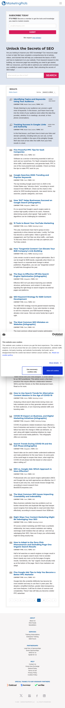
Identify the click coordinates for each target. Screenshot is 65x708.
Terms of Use (32, 670)
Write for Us (32, 652)
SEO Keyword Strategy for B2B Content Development (32, 298)
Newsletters (32, 625)
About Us (33, 621)
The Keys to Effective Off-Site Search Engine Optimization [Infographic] (31, 275)
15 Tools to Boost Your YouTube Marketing (34, 223)
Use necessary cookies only (32, 370)
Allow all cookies (52, 370)
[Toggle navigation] (60, 3)
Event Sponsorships (32, 650)
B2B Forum (32, 639)
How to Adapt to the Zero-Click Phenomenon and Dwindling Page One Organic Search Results (33, 544)
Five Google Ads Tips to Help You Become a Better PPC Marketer (34, 573)
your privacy (36, 38)
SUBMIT (32, 32)
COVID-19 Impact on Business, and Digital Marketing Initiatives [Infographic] (34, 417)
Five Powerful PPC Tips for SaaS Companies (29, 151)
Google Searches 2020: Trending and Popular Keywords (31, 176)
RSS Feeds (32, 623)
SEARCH (51, 75)
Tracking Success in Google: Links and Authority (30, 125)
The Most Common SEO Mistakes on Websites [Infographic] (31, 323)
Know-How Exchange (32, 666)
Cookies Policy (32, 675)
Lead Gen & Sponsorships (32, 648)
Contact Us (32, 664)
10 (44, 600)
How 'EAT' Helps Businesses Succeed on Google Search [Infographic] (33, 201)
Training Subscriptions (32, 634)
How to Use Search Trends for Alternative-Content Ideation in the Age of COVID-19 (34, 394)
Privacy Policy (32, 673)
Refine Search (13, 92)
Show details (54, 363)
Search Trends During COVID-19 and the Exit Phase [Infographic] (33, 445)
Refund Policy (32, 668)
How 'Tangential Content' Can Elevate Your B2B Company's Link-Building (34, 250)
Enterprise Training (33, 636)
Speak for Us (32, 655)
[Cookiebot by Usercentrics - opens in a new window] (54, 334)
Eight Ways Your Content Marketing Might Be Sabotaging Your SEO (34, 518)
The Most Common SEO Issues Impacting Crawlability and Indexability (33, 495)
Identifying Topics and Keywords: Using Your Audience (30, 100)
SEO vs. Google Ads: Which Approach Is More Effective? (33, 470)
